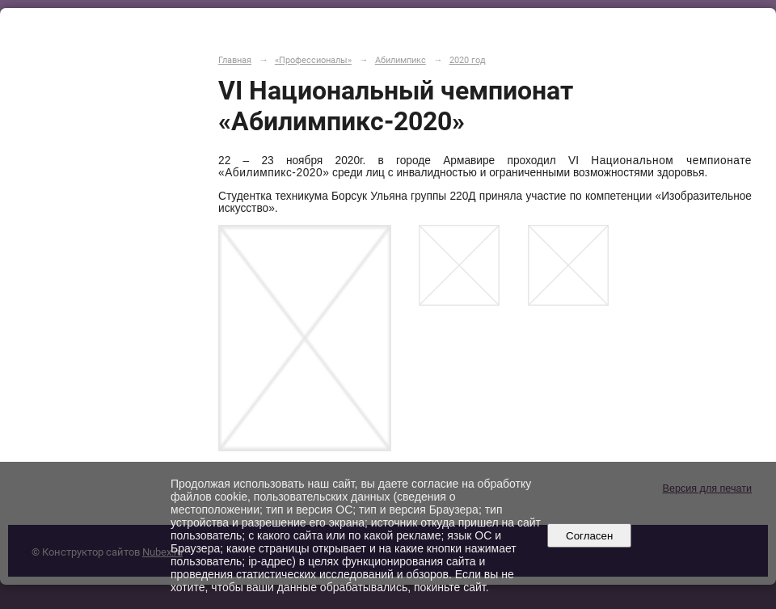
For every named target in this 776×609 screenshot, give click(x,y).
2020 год (467, 60)
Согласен (589, 536)
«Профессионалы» (313, 60)
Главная (234, 60)
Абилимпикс (400, 60)
